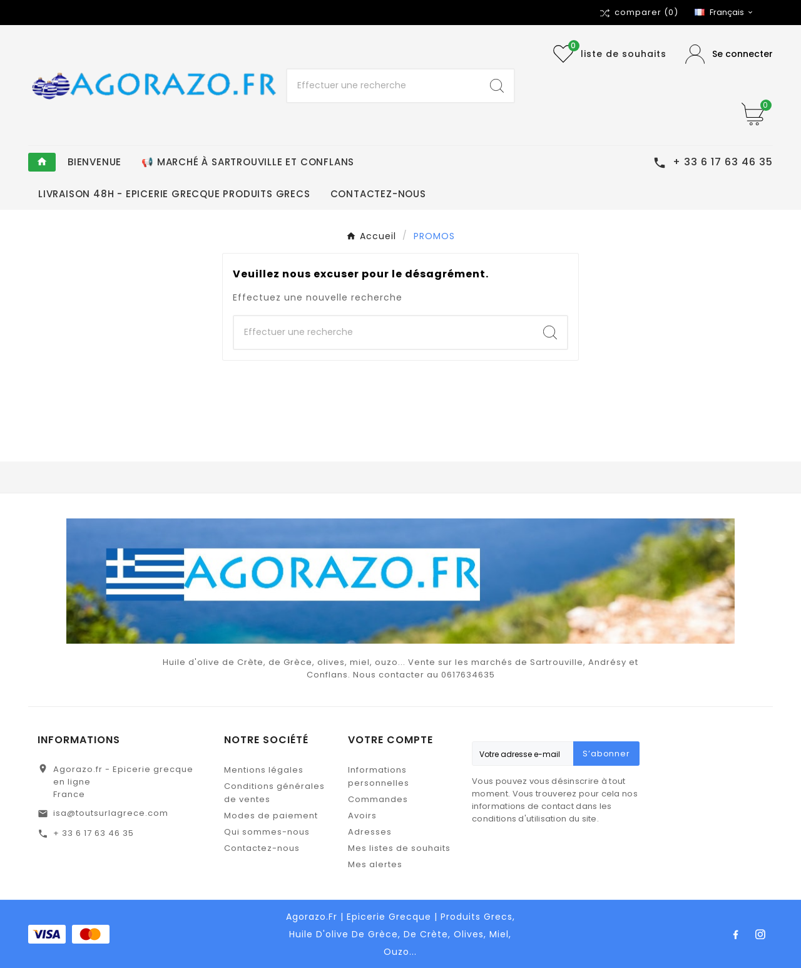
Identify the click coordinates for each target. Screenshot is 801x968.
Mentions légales (264, 770)
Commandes (378, 799)
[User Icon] (729, 54)
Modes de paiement (271, 815)
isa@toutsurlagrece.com (110, 813)
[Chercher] (384, 86)
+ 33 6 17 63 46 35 (93, 833)
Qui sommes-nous (267, 832)
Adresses (370, 832)
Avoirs (362, 815)
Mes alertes (375, 864)
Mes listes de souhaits (399, 848)
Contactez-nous (262, 848)
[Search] (497, 86)
